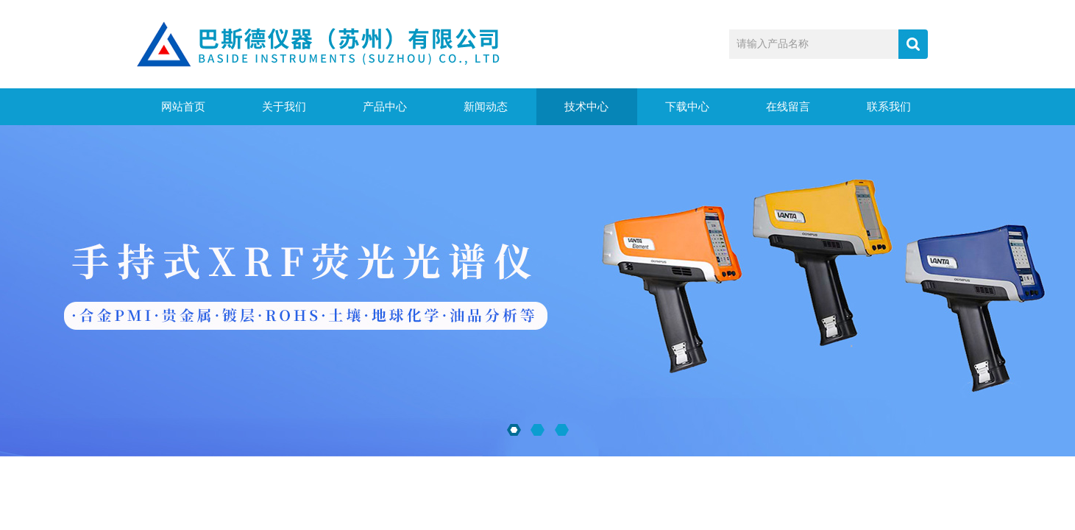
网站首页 (183, 107)
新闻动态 (486, 107)
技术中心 (586, 107)
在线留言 (788, 107)
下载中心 (687, 107)
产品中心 (385, 107)
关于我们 (284, 107)
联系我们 (889, 107)
